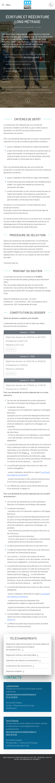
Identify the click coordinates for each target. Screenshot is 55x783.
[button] (6, 5)
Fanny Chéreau (12, 720)
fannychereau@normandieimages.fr (21, 731)
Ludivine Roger (12, 686)
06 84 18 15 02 (11, 734)
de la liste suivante (33, 57)
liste (26, 453)
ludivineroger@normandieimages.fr (21, 694)
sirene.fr (11, 619)
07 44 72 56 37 (12, 697)
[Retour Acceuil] (27, 5)
